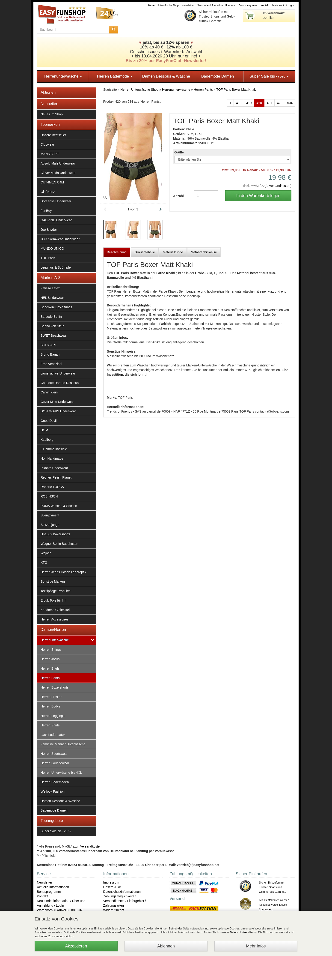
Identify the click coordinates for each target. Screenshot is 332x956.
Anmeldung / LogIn (50, 905)
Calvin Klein (49, 392)
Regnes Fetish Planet (56, 477)
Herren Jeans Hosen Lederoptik (63, 572)
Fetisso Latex (50, 288)
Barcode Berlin (51, 316)
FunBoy (46, 211)
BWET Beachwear (54, 335)
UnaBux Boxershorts (55, 534)
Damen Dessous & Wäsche (166, 76)
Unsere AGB (112, 887)
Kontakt (265, 5)
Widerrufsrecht (113, 910)
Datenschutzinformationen (122, 891)
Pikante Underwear (54, 468)
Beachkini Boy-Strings (56, 307)
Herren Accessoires (54, 619)
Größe (179, 152)
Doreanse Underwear (56, 201)
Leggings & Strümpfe (56, 267)
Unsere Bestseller (53, 135)
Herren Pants (50, 678)
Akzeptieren (76, 946)
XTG (44, 562)
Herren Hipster (51, 697)
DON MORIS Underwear (58, 411)
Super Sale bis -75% (269, 76)
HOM (44, 430)
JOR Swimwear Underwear (60, 239)
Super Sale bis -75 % (56, 831)
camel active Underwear (58, 373)
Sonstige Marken (53, 581)
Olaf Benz (48, 192)
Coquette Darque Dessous (60, 383)
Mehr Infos (256, 946)
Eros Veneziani (51, 364)
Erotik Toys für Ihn (53, 600)
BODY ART (49, 345)
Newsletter (188, 5)
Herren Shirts (50, 725)
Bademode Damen (217, 76)
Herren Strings (51, 649)
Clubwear (47, 144)
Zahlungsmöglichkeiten (119, 896)
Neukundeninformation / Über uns (216, 5)
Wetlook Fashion (53, 791)
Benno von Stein (52, 326)
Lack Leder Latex (53, 735)
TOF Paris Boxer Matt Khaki (236, 89)
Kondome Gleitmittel (55, 610)
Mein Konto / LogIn (283, 5)
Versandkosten (279, 186)
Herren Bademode (114, 76)
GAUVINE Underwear (56, 220)
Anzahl (178, 196)
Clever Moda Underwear (58, 173)
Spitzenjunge (50, 525)
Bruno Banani (50, 354)
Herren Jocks (50, 659)
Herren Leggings (53, 716)
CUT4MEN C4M (52, 182)
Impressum (111, 882)
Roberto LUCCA (52, 487)
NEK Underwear (52, 298)
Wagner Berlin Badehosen (59, 543)
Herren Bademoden (55, 782)
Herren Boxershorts (54, 687)
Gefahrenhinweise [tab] (204, 252)
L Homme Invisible (54, 449)
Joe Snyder (49, 229)
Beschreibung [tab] (117, 252)
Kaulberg (47, 439)
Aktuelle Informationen (53, 887)
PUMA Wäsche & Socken (59, 506)
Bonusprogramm (248, 5)
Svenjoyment (50, 515)
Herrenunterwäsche (63, 76)
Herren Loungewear (55, 763)
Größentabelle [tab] (144, 252)
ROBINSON (49, 496)
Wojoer (46, 553)
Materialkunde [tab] (173, 252)
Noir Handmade (52, 458)
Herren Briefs (50, 668)
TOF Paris (48, 258)
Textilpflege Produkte (56, 591)
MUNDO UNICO (52, 248)
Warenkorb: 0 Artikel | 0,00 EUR (60, 910)
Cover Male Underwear (57, 402)
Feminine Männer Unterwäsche (63, 744)
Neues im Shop (52, 114)
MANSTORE (50, 154)
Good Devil (48, 421)
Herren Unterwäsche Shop (163, 5)
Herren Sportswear (54, 753)
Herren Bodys (50, 706)
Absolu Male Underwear (58, 163)
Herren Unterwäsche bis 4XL (61, 772)
